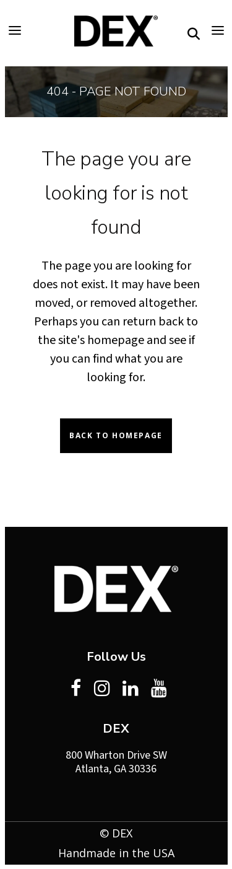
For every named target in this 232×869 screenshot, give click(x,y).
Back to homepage (116, 435)
